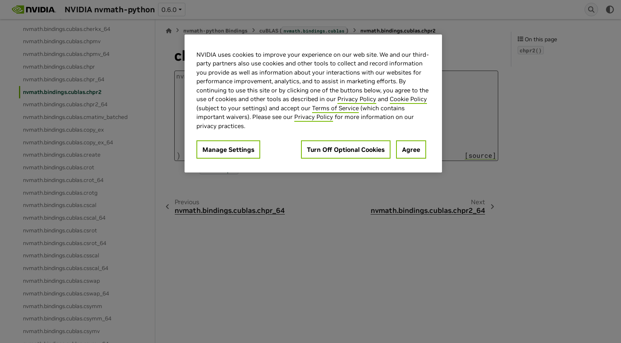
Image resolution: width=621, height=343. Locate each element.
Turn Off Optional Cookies (346, 149)
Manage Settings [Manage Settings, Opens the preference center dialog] (228, 149)
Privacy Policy (356, 99)
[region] (313, 103)
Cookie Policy (408, 99)
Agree (411, 149)
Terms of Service (335, 108)
